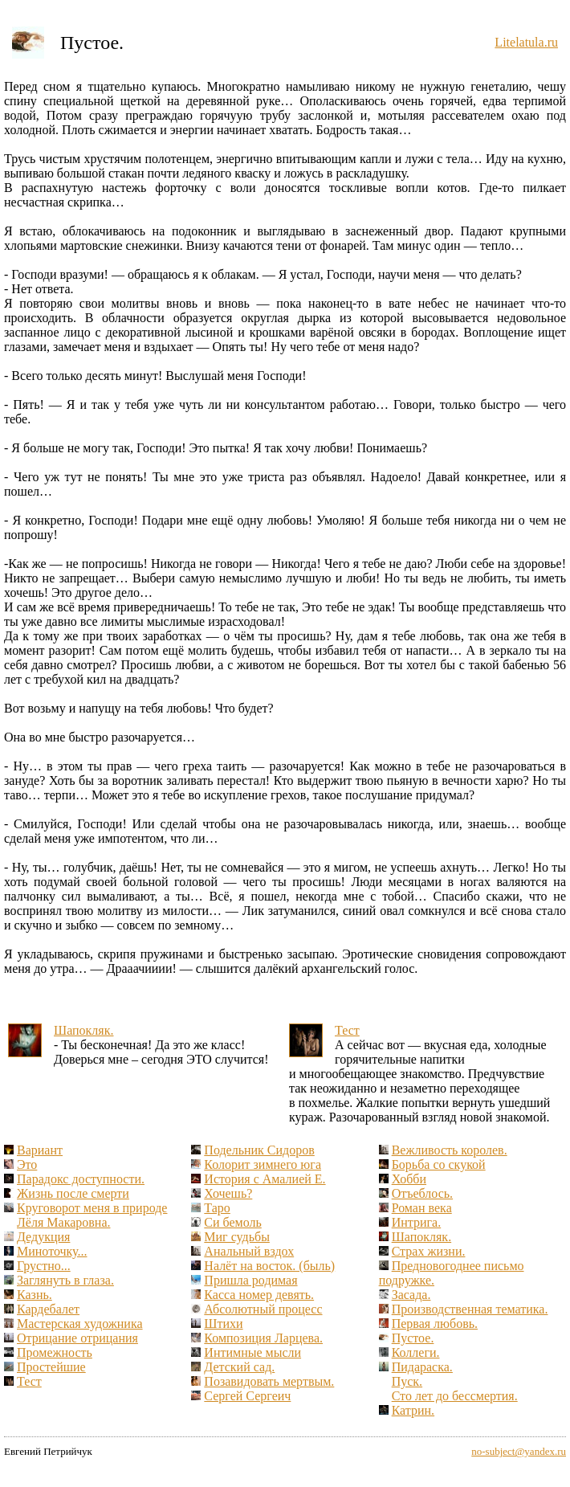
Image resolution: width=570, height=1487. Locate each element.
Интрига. (417, 1222)
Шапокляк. (83, 1030)
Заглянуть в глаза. (65, 1280)
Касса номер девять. (259, 1294)
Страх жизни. (429, 1251)
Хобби (409, 1179)
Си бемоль (232, 1222)
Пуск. (407, 1381)
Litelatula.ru (526, 42)
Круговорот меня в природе (92, 1208)
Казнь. (34, 1294)
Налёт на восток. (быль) (269, 1266)
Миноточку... (52, 1251)
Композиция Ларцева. (263, 1338)
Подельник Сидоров (259, 1150)
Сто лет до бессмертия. (455, 1396)
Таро (217, 1208)
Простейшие (51, 1367)
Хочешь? (228, 1193)
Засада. (411, 1294)
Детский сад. (239, 1367)
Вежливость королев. (449, 1150)
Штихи (223, 1323)
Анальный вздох (249, 1251)
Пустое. (413, 1338)
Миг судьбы (237, 1237)
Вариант (40, 1150)
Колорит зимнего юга (262, 1164)
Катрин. (413, 1410)
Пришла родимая (250, 1280)
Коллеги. (416, 1352)
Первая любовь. (435, 1323)
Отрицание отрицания (77, 1338)
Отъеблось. (422, 1193)
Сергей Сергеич (247, 1396)
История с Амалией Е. (264, 1179)
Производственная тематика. (470, 1309)
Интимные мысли (252, 1352)
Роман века (422, 1208)
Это (27, 1164)
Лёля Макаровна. (63, 1222)
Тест (347, 1030)
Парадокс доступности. (81, 1179)
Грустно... (44, 1266)
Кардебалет (48, 1309)
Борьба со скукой (439, 1164)
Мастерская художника (80, 1323)
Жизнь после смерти (73, 1193)
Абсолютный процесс (263, 1309)
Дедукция (43, 1237)
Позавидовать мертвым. (269, 1381)
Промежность (54, 1352)
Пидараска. (422, 1367)
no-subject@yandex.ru (518, 1451)
